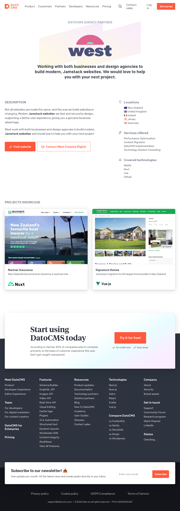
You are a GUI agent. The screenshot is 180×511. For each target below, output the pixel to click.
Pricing (9, 437)
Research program (155, 416)
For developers (13, 408)
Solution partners (84, 398)
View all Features (49, 446)
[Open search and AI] (120, 6)
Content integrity (49, 437)
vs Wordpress (117, 438)
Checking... (150, 439)
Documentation (83, 389)
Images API (46, 393)
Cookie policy (69, 493)
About (147, 385)
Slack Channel (152, 421)
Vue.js (112, 406)
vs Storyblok (116, 429)
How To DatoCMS (84, 406)
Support (148, 408)
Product (9, 385)
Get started (166, 6)
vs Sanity (114, 425)
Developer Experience (18, 389)
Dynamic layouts (49, 428)
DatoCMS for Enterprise (13, 427)
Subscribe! (161, 474)
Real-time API (47, 402)
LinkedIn (149, 425)
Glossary (79, 419)
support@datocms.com (60, 501)
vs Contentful (117, 421)
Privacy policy (40, 493)
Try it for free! (130, 338)
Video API (45, 398)
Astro (112, 393)
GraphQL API (47, 389)
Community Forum (155, 412)
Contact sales (131, 6)
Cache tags (46, 411)
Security (148, 389)
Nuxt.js (113, 389)
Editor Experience (15, 393)
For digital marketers (17, 412)
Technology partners (86, 393)
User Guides (81, 415)
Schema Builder (48, 385)
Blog (77, 402)
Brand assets (151, 393)
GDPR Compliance (103, 493)
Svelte (112, 402)
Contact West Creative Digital (64, 146)
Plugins (43, 415)
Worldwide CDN (48, 433)
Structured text (48, 424)
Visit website (20, 146)
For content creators (17, 416)
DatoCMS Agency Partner (90, 22)
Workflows (45, 441)
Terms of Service (138, 493)
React (112, 398)
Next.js (113, 385)
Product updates (84, 385)
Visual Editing (47, 406)
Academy (80, 411)
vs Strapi (114, 434)
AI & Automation (49, 419)
